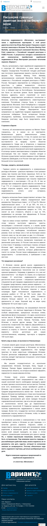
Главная (5, 28)
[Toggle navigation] (43, 7)
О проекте (29, 495)
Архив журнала (7, 495)
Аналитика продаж (32, 488)
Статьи (12, 28)
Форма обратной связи (9, 510)
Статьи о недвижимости (10, 493)
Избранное (6, 1)
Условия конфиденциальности (27, 522)
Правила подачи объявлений (35, 490)
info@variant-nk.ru (11, 508)
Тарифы (5, 488)
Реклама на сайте (31, 493)
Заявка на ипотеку (8, 490)
